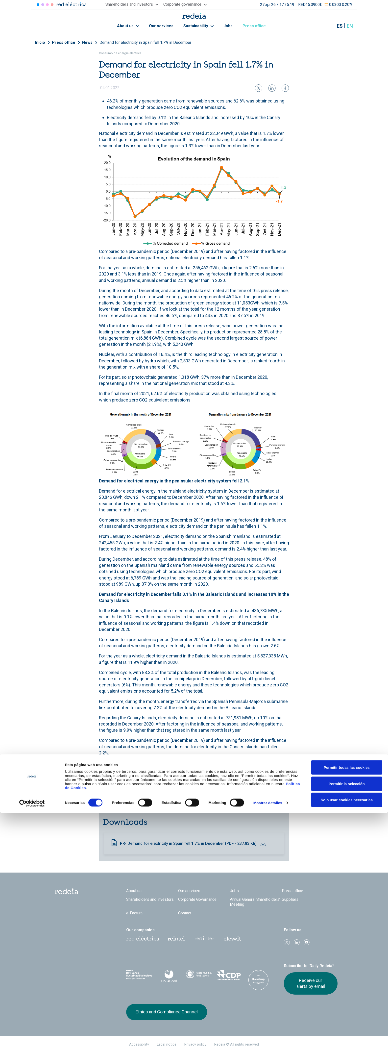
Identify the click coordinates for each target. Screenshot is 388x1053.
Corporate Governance (197, 899)
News (87, 42)
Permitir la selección (347, 1024)
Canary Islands (136, 804)
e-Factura (134, 913)
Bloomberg (258, 980)
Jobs (228, 26)
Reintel (176, 938)
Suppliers (290, 899)
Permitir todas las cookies (347, 1007)
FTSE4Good (169, 976)
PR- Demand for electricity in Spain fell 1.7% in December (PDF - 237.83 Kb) (188, 843)
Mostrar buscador (327, 26)
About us (128, 26)
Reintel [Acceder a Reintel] (47, 4)
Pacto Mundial (199, 975)
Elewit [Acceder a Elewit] (52, 4)
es (340, 26)
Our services (161, 26)
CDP (229, 975)
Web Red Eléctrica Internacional (204, 938)
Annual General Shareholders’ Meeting (255, 901)
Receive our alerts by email (310, 983)
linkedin (297, 942)
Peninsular (247, 798)
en (350, 26)
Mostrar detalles (267, 1043)
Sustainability (198, 26)
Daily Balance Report (143, 798)
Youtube (307, 942)
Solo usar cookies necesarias (347, 1040)
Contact (184, 913)
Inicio (40, 42)
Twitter (287, 942)
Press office (256, 26)
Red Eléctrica (142, 938)
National (227, 798)
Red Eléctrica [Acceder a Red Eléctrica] (38, 4)
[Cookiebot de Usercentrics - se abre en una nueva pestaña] (32, 1043)
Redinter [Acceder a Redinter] (42, 4)
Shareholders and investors (150, 899)
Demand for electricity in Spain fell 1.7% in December (145, 42)
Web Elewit (232, 938)
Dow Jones (139, 975)
